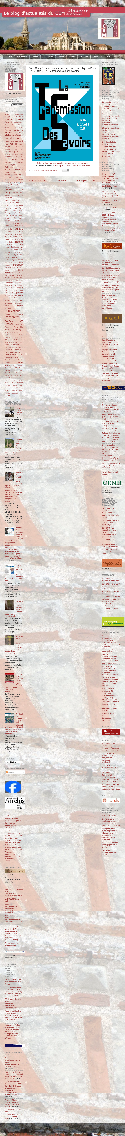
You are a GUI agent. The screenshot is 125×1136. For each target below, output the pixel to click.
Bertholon (8, 154)
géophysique (9, 234)
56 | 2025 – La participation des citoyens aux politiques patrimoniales (108, 757)
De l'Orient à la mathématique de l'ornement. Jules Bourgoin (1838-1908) (111, 822)
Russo (7, 330)
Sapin (20, 362)
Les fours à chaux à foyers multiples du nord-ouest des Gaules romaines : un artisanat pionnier (110, 407)
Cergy (15, 182)
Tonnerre (7, 380)
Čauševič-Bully (9, 180)
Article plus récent (39, 180)
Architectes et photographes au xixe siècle (110, 852)
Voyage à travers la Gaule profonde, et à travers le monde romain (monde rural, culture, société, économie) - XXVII (110, 355)
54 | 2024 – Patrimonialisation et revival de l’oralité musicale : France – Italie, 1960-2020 (110, 777)
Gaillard (20, 232)
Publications (21, 57)
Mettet (20, 270)
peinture (19, 293)
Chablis (20, 182)
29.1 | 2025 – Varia (109, 207)
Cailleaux (20, 162)
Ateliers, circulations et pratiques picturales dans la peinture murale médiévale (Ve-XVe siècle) (13, 1062)
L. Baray (8, 815)
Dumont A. (9, 830)
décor (14, 200)
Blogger (67, 1129)
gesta (15, 237)
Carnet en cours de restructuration (12, 944)
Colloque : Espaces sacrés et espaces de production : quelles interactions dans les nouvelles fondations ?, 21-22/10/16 (13, 839)
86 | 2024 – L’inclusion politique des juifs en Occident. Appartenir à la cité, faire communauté (111, 601)
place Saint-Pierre (14, 298)
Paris (13, 293)
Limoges (7, 257)
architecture (12, 138)
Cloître (20, 190)
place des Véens (16, 295)
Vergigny (14, 385)
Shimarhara (8, 373)
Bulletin (72, 57)
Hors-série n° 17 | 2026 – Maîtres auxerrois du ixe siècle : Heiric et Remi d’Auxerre (111, 178)
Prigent (20, 305)
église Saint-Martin (16, 215)
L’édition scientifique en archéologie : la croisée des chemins (110, 262)
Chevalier (8, 190)
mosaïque (8, 278)
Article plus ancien (86, 180)
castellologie (10, 165)
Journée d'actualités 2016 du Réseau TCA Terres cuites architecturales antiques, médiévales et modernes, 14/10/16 (13, 854)
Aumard (19, 141)
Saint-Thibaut (9, 360)
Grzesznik (13, 239)
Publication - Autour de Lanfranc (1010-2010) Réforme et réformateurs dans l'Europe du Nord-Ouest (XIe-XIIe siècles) (12, 1031)
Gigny (7, 239)
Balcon (7, 147)
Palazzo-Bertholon (11, 290)
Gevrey (20, 236)
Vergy (21, 385)
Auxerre (13, 144)
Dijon (17, 203)
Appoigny (8, 130)
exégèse (7, 220)
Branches (8, 157)
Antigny (20, 127)
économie (8, 208)
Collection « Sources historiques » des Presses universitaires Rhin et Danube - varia (13, 1114)
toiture (20, 378)
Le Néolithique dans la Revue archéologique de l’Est (111, 270)
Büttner (37, 170)
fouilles (18, 228)
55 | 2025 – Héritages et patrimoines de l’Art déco (111, 767)
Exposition (19, 220)
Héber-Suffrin (9, 242)
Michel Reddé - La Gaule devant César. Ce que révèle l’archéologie (110, 367)
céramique (8, 182)
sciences (20, 365)
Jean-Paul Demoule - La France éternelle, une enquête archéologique (110, 376)
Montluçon (19, 275)
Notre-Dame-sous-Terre (13, 283)
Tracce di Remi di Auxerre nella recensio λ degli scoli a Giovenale (111, 153)
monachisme (10, 273)
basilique (7, 149)
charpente (9, 185)
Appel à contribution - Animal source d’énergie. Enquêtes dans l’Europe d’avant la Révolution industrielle (13, 1016)
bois (21, 154)
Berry (21, 152)
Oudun (20, 288)
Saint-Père (13, 347)
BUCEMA (14, 159)
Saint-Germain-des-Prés (13, 340)
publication (8, 308)
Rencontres (48, 57)
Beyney (15, 154)
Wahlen (7, 396)
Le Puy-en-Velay (16, 255)
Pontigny (14, 300)
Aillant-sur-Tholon (17, 125)
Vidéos (61, 57)
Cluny (7, 192)
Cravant (20, 198)
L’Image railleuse (109, 816)
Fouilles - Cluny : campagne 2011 (19, 411)
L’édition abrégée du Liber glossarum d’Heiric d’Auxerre (110, 144)
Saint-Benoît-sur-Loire (12, 332)
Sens (13, 370)
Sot (11, 375)
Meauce (7, 270)
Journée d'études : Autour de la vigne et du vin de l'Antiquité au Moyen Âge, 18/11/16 (13, 823)
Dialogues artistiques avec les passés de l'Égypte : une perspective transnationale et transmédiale (110, 834)
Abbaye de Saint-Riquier (14, 114)
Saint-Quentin (10, 355)
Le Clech (18, 252)
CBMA (20, 180)
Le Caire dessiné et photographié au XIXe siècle (111, 845)
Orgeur (13, 288)
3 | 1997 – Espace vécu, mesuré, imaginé (109, 552)
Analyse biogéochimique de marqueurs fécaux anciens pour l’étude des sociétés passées (110, 658)
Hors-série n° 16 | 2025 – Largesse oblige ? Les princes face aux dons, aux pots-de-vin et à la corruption (110, 196)
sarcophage (9, 365)
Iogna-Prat (18, 244)
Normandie (19, 280)
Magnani (14, 260)
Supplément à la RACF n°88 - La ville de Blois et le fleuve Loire (110, 343)
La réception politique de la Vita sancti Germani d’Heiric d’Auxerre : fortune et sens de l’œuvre (110, 106)
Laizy (12, 252)
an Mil (13, 127)
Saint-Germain (18, 337)
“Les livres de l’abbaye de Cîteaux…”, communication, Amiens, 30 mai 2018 (14, 892)
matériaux (45, 170)
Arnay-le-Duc (9, 141)
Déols (12, 203)
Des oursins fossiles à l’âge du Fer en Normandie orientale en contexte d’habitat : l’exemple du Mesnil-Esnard (111, 468)
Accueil (8, 57)
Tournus (7, 385)
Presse (35, 57)
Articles (10, 772)
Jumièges (15, 247)
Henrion (19, 242)
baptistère (19, 147)
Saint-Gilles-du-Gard (11, 342)
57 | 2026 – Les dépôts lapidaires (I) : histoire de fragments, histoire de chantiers (111, 747)
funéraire (8, 232)
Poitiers (7, 300)
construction (9, 198)
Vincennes (14, 390)
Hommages (106, 337)
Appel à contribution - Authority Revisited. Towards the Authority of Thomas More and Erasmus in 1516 (13, 991)
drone (6, 205)
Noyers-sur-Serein (11, 285)
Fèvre (6, 223)
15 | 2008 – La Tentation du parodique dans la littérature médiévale (110, 543)
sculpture (8, 368)
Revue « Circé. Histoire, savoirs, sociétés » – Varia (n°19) (12, 1103)
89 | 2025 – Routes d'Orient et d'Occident (110, 580)
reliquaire (19, 314)
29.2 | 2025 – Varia (109, 186)
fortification (9, 229)
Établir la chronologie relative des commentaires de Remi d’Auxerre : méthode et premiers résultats (110, 133)
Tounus (14, 380)
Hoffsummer (9, 244)
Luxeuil (7, 260)
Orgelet (7, 288)
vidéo (7, 390)
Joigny (7, 247)
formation (19, 226)
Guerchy (20, 239)
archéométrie (17, 135)
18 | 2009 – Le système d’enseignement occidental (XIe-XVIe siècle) (110, 513)
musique (12, 280)
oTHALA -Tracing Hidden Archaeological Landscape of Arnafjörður (111, 717)
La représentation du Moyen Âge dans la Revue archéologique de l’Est (110, 288)
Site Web (84, 57)
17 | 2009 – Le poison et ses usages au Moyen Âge (111, 522)
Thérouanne (13, 378)
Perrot (7, 295)
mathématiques (10, 267)
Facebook (97, 57)
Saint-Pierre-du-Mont (12, 352)
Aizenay (7, 127)
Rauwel (7, 314)
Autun (7, 144)
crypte (7, 200)
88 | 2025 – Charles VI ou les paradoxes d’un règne (111, 586)
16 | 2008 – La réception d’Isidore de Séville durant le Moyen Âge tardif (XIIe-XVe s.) (110, 532)
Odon (21, 285)
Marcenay (8, 265)
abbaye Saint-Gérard (14, 117)
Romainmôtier (18, 327)
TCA (6, 378)
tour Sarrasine (17, 383)
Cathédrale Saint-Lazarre (14, 177)
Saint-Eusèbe (9, 334)
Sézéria (20, 370)
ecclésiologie (18, 205)
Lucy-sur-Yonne (17, 257)
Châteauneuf (19, 187)
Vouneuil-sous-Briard (11, 393)
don (21, 203)
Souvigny (16, 375)
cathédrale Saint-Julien (14, 175)
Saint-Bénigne (17, 329)
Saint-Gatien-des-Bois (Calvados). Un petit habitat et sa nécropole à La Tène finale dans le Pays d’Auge (111, 420)
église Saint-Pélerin (14, 218)
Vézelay (19, 388)
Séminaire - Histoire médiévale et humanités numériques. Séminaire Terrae (13, 1003)
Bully (21, 159)
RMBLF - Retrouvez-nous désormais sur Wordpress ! (13, 982)
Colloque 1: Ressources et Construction (72, 166)
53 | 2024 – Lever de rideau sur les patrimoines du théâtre (111, 787)
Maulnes (20, 267)
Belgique (15, 152)
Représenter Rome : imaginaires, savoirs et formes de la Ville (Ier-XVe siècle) (14, 1075)
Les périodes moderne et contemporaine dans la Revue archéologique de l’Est (111, 279)
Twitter (109, 57)
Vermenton (8, 388)
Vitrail (21, 390)
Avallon (20, 144)
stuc (21, 375)
